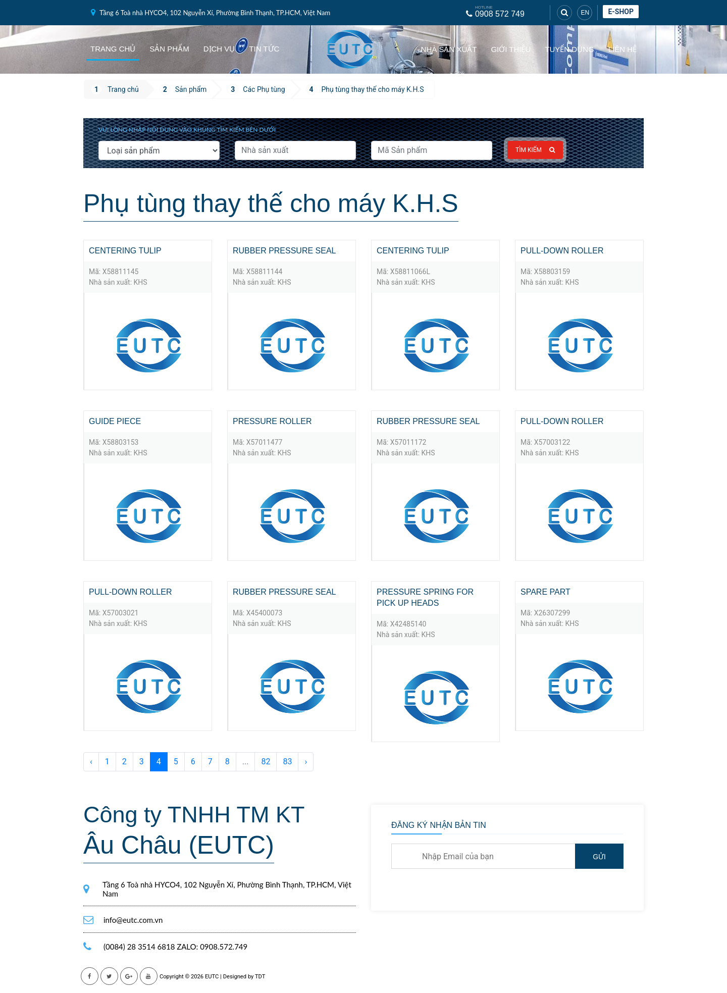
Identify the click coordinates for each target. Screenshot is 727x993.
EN (585, 12)
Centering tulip (125, 250)
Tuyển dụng (569, 49)
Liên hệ (622, 49)
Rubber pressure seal (284, 250)
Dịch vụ (219, 48)
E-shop (621, 12)
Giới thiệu (511, 49)
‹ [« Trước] (91, 761)
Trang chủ (112, 48)
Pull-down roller (562, 250)
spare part (545, 592)
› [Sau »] (305, 761)
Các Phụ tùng (264, 89)
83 (287, 761)
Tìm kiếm (535, 149)
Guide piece (115, 421)
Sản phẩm (169, 48)
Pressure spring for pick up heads (425, 597)
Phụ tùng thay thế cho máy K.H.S (373, 89)
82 (265, 761)
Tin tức (264, 48)
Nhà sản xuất (449, 49)
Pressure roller (272, 421)
